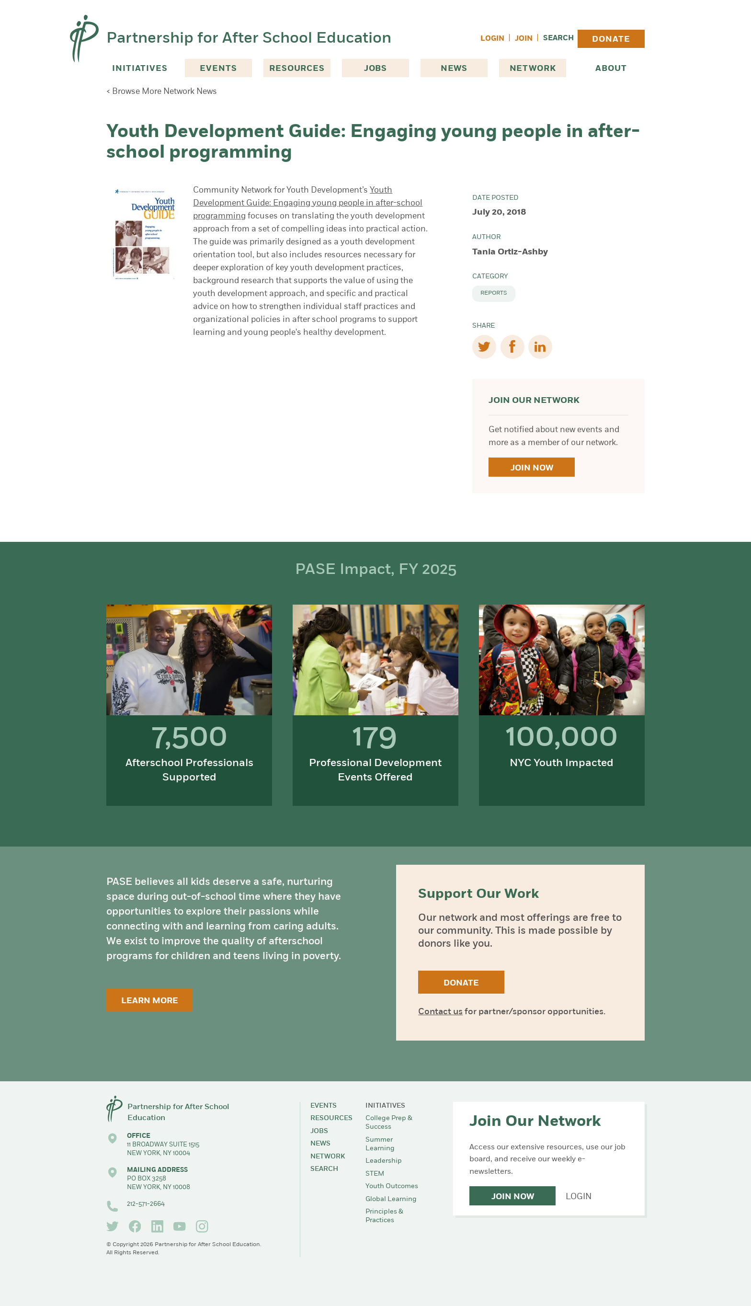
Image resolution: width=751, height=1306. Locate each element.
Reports (493, 293)
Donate (611, 39)
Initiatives (139, 69)
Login (492, 39)
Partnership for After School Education (248, 38)
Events (218, 69)
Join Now (532, 468)
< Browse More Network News (161, 92)
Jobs (375, 69)
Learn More (149, 1001)
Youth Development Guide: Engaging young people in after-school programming (307, 203)
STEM (374, 1174)
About (610, 69)
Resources (297, 69)
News (454, 69)
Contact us (440, 1012)
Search (558, 38)
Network (533, 69)
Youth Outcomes (391, 1186)
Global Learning (391, 1199)
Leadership (383, 1161)
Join (524, 39)
